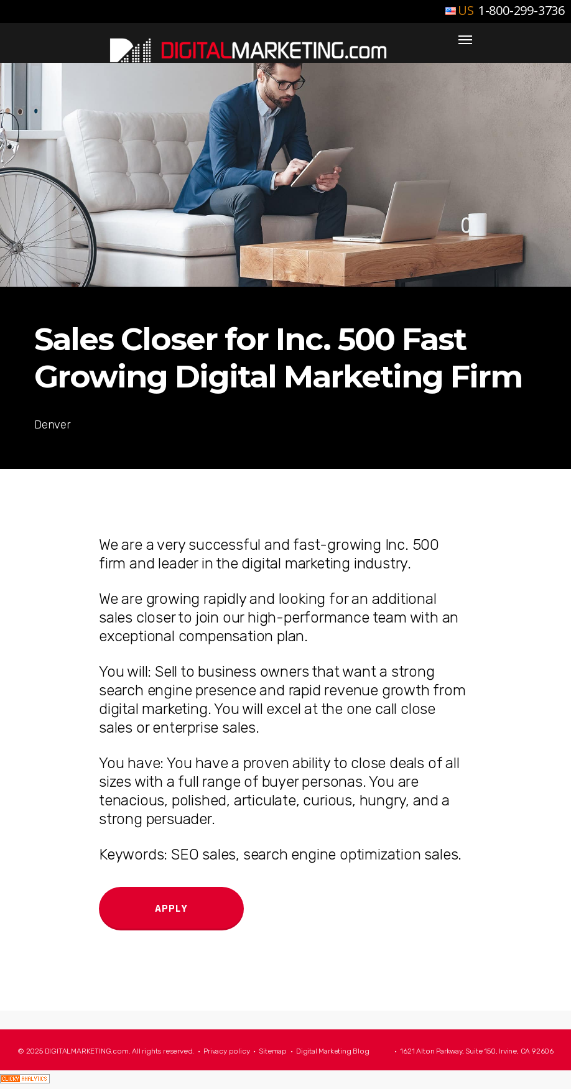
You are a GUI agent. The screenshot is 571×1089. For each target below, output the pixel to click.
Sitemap (273, 1051)
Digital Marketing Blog (332, 1051)
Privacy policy (226, 1051)
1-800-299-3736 (520, 10)
